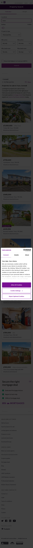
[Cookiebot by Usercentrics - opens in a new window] (23, 250)
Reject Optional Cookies (16, 296)
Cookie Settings (17, 290)
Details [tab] (16, 255)
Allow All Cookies (16, 285)
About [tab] (27, 255)
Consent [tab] (6, 255)
